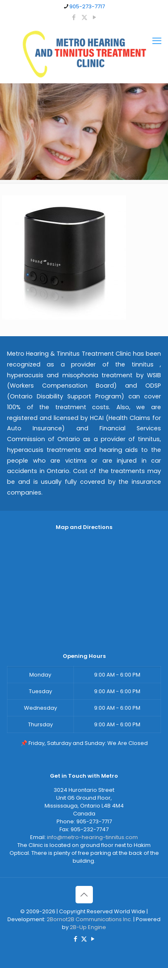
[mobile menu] (157, 41)
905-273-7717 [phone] (87, 6)
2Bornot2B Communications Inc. (89, 919)
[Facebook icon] (74, 17)
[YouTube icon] (95, 17)
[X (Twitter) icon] (84, 17)
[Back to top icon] (84, 894)
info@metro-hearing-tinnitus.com (92, 837)
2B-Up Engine (88, 927)
